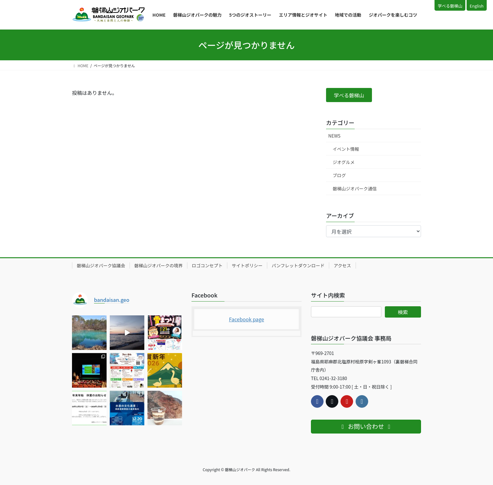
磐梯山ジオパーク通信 (355, 188)
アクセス (342, 265)
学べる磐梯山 (450, 6)
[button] (349, 95)
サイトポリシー (247, 265)
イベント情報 (346, 149)
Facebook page (246, 319)
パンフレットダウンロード (298, 265)
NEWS (334, 136)
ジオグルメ (344, 162)
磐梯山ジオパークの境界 (158, 265)
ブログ (339, 175)
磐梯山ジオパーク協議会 (101, 265)
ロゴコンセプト (207, 265)
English (477, 6)
